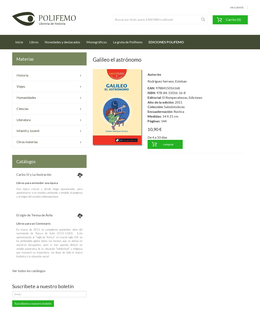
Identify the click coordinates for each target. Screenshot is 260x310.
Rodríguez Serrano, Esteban (167, 81)
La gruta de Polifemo (127, 42)
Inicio (20, 41)
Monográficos (96, 42)
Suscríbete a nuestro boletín (33, 303)
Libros (33, 42)
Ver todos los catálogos (28, 271)
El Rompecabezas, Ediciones (182, 97)
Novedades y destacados (62, 42)
